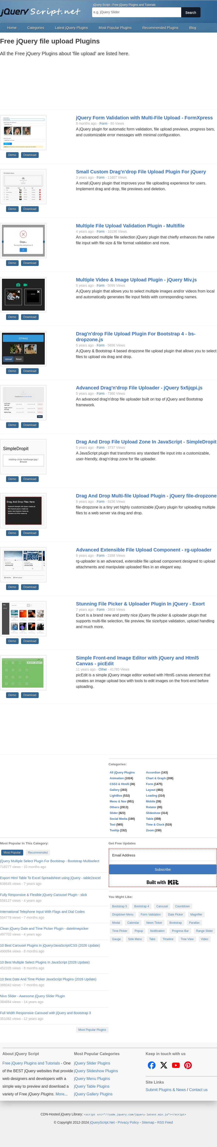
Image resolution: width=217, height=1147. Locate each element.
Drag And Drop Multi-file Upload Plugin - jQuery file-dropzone (146, 495)
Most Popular (12, 852)
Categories (35, 28)
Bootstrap (175, 922)
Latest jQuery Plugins (71, 28)
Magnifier (196, 914)
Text (113, 824)
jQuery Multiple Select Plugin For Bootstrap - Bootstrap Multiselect (49, 861)
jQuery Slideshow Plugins (96, 1071)
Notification (157, 931)
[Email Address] (163, 855)
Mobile (150, 801)
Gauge (116, 939)
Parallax (194, 922)
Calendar (133, 922)
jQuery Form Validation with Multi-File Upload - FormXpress (144, 117)
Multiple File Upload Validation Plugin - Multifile (130, 225)
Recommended (38, 852)
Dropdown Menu (123, 914)
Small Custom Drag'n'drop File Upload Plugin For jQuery (141, 171)
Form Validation (151, 914)
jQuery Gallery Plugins (93, 1094)
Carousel (162, 906)
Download (29, 155)
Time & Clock (155, 824)
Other (102, 669)
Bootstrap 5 (119, 906)
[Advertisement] (103, 84)
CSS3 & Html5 (119, 784)
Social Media (118, 819)
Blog (192, 28)
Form (103, 123)
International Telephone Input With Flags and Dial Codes (42, 912)
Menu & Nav (118, 801)
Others (114, 807)
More (60, 1094)
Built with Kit (163, 882)
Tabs (152, 939)
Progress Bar (180, 931)
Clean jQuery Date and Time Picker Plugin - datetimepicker (44, 928)
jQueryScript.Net (102, 1122)
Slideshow (153, 813)
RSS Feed (165, 1122)
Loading (151, 795)
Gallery (115, 790)
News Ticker (154, 922)
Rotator (151, 807)
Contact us (198, 1090)
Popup (139, 931)
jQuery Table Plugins (91, 1086)
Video (204, 939)
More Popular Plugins (92, 1030)
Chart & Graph (156, 778)
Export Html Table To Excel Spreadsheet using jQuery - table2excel (50, 878)
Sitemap (148, 1122)
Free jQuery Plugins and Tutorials (42, 9)
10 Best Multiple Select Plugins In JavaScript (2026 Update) (45, 962)
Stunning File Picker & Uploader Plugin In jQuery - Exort (140, 603)
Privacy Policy (128, 1122)
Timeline (168, 939)
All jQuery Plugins (122, 772)
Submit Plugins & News (166, 1090)
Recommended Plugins (160, 28)
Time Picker (119, 931)
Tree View (187, 939)
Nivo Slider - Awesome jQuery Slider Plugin (32, 996)
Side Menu (135, 939)
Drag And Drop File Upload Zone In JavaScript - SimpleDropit (146, 441)
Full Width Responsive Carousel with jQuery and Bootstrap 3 (45, 1013)
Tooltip (114, 830)
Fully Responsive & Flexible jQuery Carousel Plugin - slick (43, 895)
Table (149, 819)
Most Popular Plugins (115, 28)
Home (11, 28)
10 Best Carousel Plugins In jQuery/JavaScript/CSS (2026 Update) (50, 945)
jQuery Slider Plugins (92, 1063)
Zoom (150, 830)
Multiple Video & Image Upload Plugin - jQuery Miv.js (136, 279)
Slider (114, 813)
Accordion (153, 772)
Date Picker (175, 914)
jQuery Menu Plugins (92, 1079)
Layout (151, 790)
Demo (12, 155)
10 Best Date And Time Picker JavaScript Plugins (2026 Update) (48, 979)
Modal (116, 922)
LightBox (116, 795)
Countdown (182, 906)
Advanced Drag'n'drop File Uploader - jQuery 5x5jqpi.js (139, 387)
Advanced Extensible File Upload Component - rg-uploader (143, 549)
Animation (117, 778)
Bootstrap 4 (141, 906)
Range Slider (204, 931)
